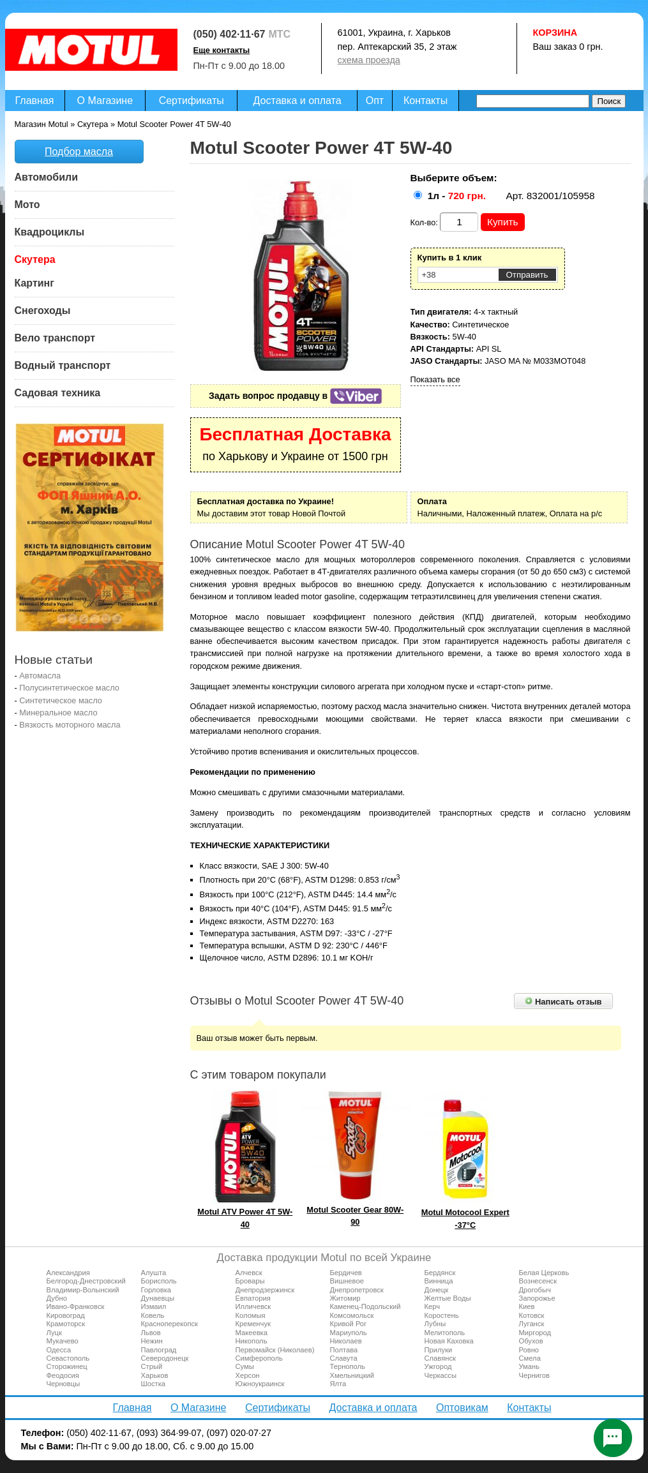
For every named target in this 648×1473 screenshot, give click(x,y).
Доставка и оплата (297, 100)
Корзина (555, 32)
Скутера (35, 259)
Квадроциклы (50, 232)
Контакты (425, 100)
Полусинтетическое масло (69, 687)
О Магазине (105, 100)
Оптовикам (462, 1407)
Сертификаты (191, 100)
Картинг (34, 283)
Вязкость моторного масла (69, 724)
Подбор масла (79, 151)
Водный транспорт (63, 365)
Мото (27, 204)
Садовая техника (58, 392)
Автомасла (40, 675)
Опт (375, 100)
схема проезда (369, 60)
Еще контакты (221, 50)
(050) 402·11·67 (229, 34)
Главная (34, 100)
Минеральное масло (58, 712)
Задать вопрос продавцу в (295, 396)
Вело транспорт (55, 338)
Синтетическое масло (60, 700)
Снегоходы (43, 310)
